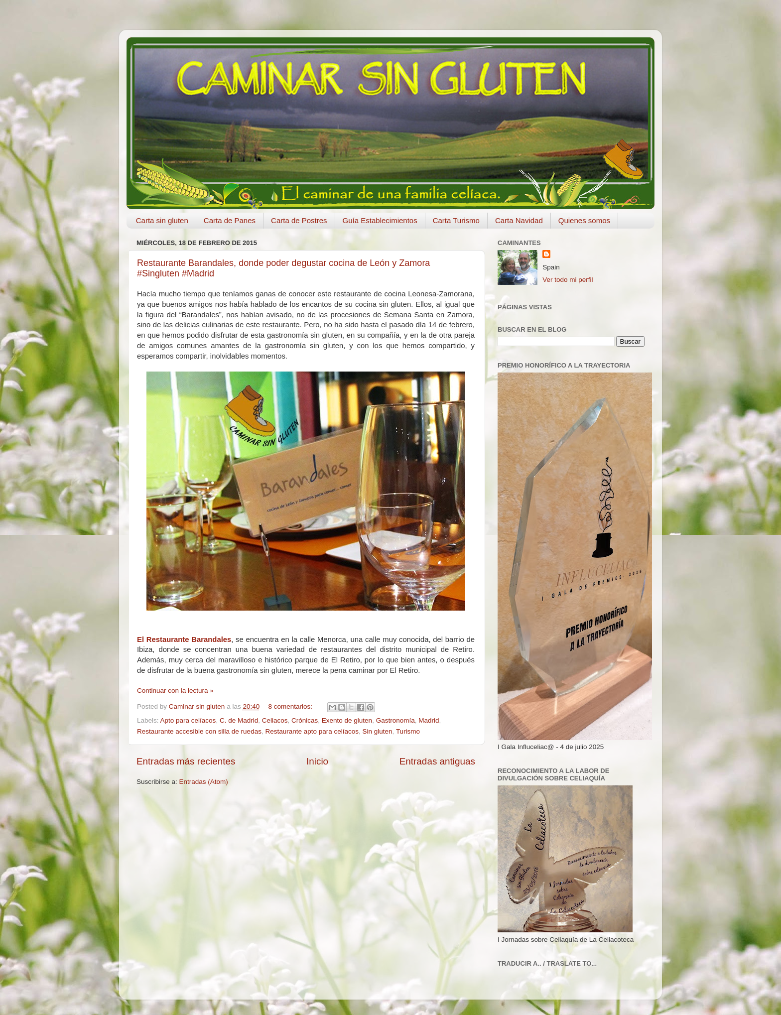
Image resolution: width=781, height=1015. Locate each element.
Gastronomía (395, 720)
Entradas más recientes (185, 761)
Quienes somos (584, 220)
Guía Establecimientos (380, 220)
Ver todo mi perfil (567, 279)
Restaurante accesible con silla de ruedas (199, 731)
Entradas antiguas (437, 761)
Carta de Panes (230, 220)
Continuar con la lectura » (175, 690)
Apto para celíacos (188, 720)
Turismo (408, 731)
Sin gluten (377, 731)
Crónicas (304, 720)
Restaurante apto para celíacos (312, 731)
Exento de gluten (347, 720)
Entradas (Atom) (203, 781)
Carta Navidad (519, 220)
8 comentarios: (291, 706)
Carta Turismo (456, 220)
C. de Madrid (239, 720)
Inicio (317, 761)
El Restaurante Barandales (184, 639)
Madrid (428, 720)
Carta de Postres (299, 220)
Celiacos (275, 720)
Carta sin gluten (162, 220)
